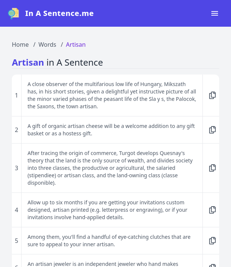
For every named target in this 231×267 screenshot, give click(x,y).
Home (20, 44)
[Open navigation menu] (214, 13)
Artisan (76, 44)
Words (47, 44)
